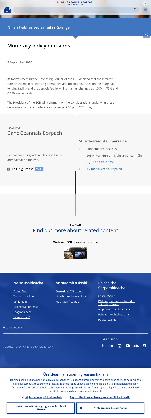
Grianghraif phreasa (25, 307)
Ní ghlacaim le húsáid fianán (110, 407)
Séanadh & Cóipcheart (69, 291)
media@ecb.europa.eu (106, 169)
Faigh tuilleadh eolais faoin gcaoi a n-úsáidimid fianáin (100, 396)
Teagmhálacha (22, 312)
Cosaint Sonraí (107, 296)
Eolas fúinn (20, 291)
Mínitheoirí (20, 301)
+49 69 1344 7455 (102, 162)
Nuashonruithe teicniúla (71, 296)
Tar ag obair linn (23, 296)
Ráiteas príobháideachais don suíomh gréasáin (116, 302)
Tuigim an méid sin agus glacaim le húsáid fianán (41, 408)
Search (135, 9)
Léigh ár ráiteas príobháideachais (43, 396)
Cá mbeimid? (21, 317)
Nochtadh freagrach (68, 301)
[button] (145, 3)
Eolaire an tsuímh (14, 327)
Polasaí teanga (107, 319)
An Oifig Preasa (22, 169)
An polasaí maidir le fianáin (115, 309)
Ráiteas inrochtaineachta (113, 314)
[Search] (74, 9)
